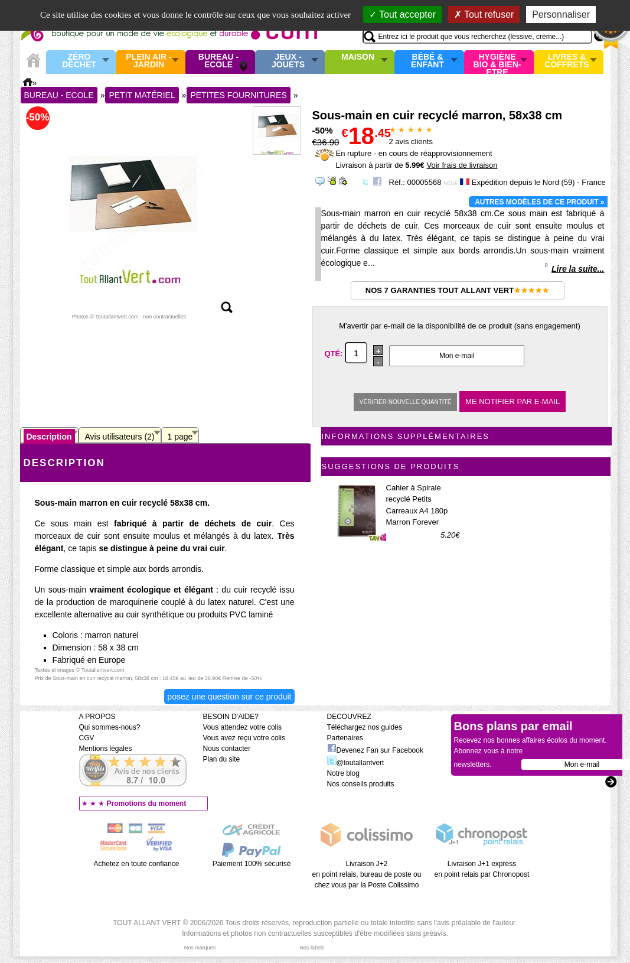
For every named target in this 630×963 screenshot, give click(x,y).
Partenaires (345, 738)
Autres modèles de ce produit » (539, 202)
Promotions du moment (147, 803)
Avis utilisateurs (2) (120, 436)
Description (49, 436)
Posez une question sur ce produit (229, 696)
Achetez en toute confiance (136, 864)
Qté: (335, 353)
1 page (180, 436)
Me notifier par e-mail (512, 401)
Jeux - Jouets (288, 61)
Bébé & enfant (427, 61)
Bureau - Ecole (218, 61)
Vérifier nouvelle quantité (406, 402)
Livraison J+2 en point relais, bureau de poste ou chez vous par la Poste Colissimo (367, 874)
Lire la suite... (577, 269)
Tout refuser (484, 14)
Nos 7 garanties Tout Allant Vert (457, 290)
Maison (357, 57)
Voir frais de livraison (461, 165)
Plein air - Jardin (148, 61)
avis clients (411, 141)
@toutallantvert (355, 763)
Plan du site (221, 759)
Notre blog (343, 773)
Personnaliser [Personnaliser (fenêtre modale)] (561, 14)
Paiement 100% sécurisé (252, 864)
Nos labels (311, 948)
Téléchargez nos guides (364, 727)
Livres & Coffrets (566, 61)
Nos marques (200, 948)
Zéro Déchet (79, 61)
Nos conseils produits (360, 784)
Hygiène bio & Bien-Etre (497, 62)
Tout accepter (402, 14)
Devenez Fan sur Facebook (375, 750)
